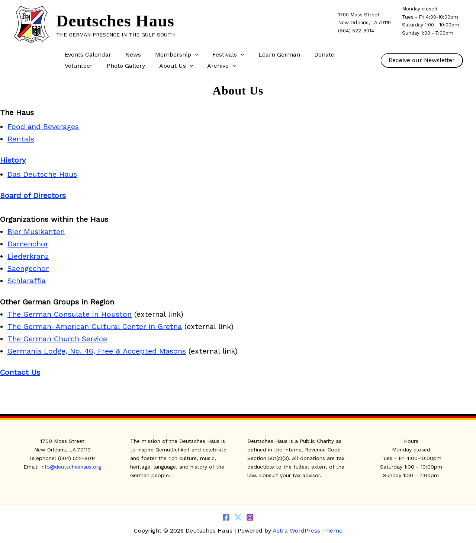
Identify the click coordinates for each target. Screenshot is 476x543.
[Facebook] (226, 517)
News (130, 54)
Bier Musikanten (36, 231)
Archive (174, 65)
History (13, 160)
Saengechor (28, 268)
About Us (131, 65)
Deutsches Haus (115, 21)
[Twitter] (238, 517)
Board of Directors (33, 195)
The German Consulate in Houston (69, 314)
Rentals (20, 138)
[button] (189, 54)
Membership (171, 54)
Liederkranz (28, 256)
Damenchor (27, 243)
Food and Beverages (43, 126)
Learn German (269, 54)
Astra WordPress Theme (307, 530)
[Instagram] (250, 517)
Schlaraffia (26, 280)
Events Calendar (87, 54)
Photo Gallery (83, 65)
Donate (312, 54)
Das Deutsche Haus (42, 174)
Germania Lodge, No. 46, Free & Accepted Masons (96, 350)
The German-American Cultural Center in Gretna (94, 326)
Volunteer (348, 54)
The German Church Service (57, 338)
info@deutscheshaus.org (71, 467)
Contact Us (20, 372)
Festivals (221, 54)
